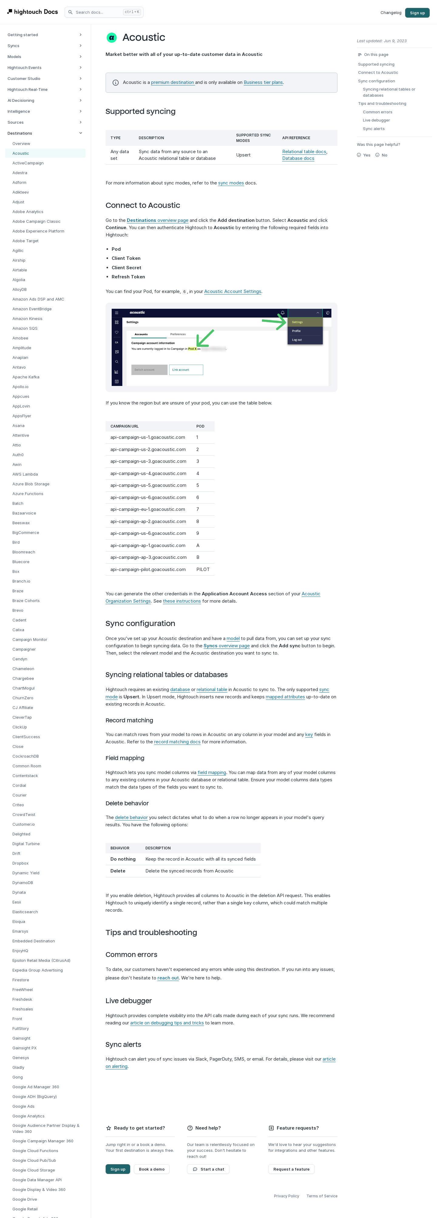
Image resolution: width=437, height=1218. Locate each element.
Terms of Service (322, 1195)
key (309, 734)
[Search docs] (104, 12)
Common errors (136, 954)
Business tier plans (263, 82)
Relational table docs (304, 151)
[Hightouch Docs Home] (33, 12)
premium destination (173, 82)
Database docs (298, 158)
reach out (168, 977)
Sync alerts (128, 1044)
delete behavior (131, 817)
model (233, 638)
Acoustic (149, 37)
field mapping (212, 772)
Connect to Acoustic (148, 205)
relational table (212, 689)
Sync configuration (145, 623)
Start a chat (208, 1169)
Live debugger (134, 1000)
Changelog (391, 12)
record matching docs (177, 742)
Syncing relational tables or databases (171, 674)
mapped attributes (285, 696)
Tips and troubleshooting (156, 932)
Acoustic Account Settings (232, 291)
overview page (157, 220)
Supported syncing (145, 111)
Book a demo (151, 1168)
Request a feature (291, 1168)
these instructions (182, 601)
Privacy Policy (286, 1195)
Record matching (134, 720)
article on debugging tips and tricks (167, 1022)
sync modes (231, 183)
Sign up (417, 12)
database (180, 689)
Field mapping (130, 758)
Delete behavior (132, 803)
